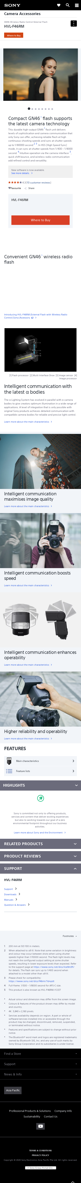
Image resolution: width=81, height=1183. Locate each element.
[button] (29, 108)
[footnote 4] (18, 152)
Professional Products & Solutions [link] (30, 1111)
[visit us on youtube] (40, 1126)
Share (29, 188)
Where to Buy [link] (14, 35)
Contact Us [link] (50, 1116)
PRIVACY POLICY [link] (40, 1155)
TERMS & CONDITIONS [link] (40, 1150)
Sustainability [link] (32, 1116)
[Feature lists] (40, 771)
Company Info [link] (63, 1111)
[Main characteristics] (40, 761)
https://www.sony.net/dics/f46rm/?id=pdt (31, 981)
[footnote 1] (41, 117)
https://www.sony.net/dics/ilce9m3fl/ (54, 967)
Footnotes (68, 936)
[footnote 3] (36, 144)
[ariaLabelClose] (76, 5)
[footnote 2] (34, 144)
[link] (12, 5)
